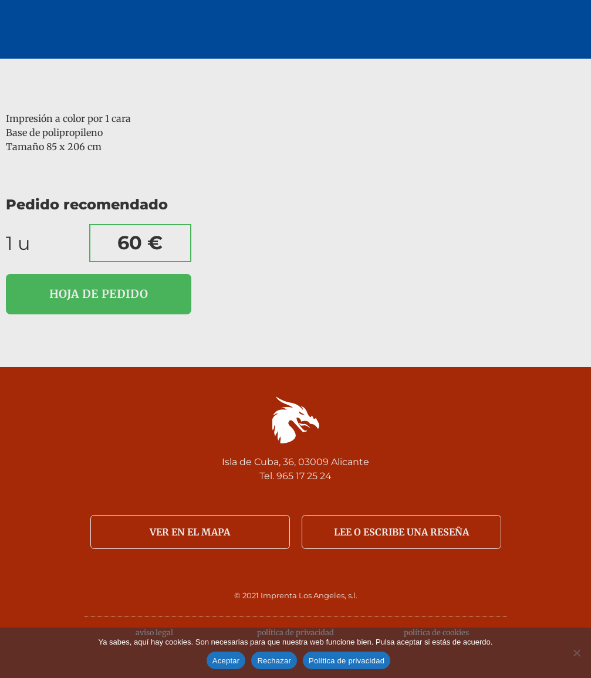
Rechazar (274, 660)
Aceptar (226, 660)
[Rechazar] (576, 653)
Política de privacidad (346, 660)
